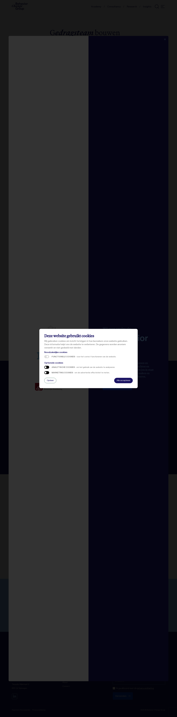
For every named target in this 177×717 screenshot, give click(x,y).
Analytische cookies (46, 367)
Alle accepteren (123, 380)
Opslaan (50, 380)
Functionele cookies (46, 356)
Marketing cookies (46, 372)
